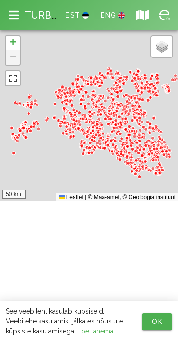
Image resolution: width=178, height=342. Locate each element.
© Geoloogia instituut (149, 197)
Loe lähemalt (97, 331)
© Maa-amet (104, 197)
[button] (13, 43)
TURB (41, 15)
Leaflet (71, 197)
